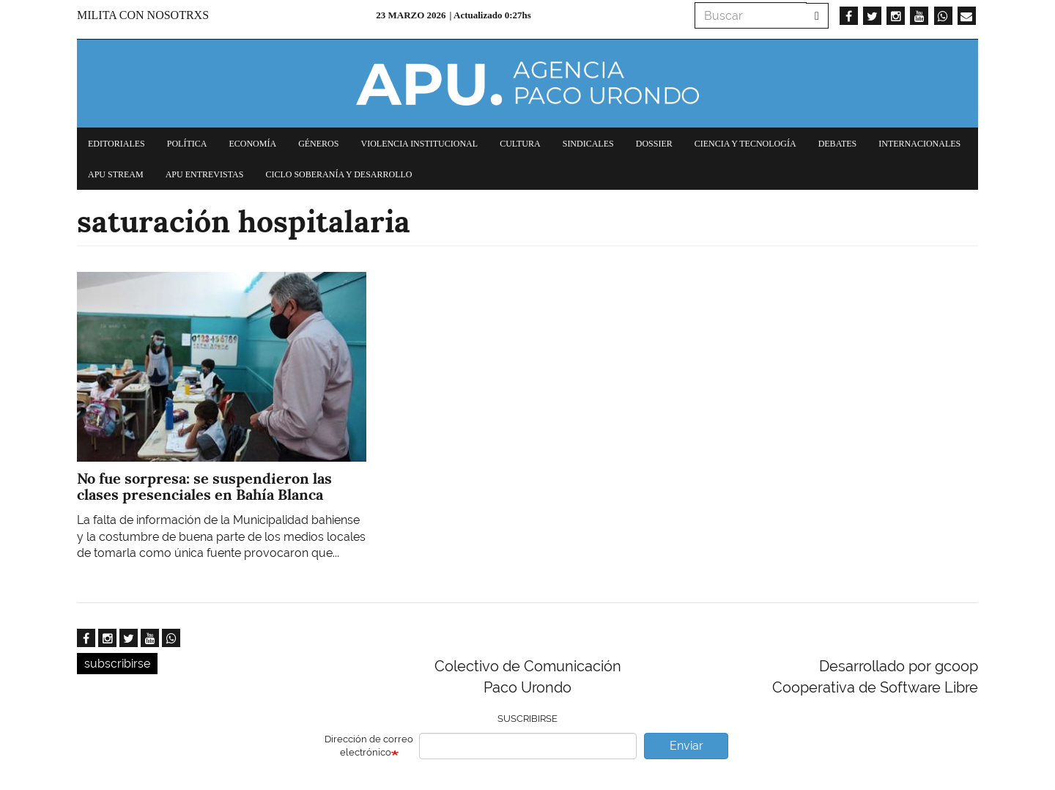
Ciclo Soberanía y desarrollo (338, 174)
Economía (252, 144)
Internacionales (919, 144)
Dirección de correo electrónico (369, 746)
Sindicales (588, 144)
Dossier (654, 144)
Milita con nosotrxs (143, 15)
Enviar (686, 746)
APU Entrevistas (205, 174)
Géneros (318, 144)
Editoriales (116, 144)
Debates (837, 144)
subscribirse (117, 664)
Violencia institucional (419, 144)
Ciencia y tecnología (745, 144)
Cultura (520, 144)
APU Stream (116, 174)
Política (187, 144)
